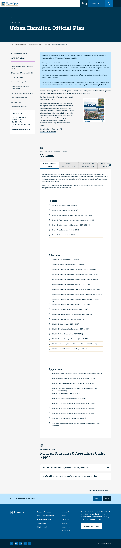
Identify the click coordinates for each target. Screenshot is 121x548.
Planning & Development (34, 44)
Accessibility (67, 527)
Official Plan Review (17, 77)
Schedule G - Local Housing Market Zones (70, 339)
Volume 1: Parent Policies (49, 165)
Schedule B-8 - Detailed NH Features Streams (71, 304)
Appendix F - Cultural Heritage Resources (69, 398)
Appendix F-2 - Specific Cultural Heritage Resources (73, 408)
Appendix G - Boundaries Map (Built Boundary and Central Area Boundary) (76, 424)
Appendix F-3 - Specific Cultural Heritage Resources (73, 413)
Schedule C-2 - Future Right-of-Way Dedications (72, 314)
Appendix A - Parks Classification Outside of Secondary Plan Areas (77, 373)
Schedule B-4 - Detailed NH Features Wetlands (71, 284)
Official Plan (47, 44)
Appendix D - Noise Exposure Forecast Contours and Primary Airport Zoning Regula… (75, 389)
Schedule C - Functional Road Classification (70, 309)
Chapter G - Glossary (63, 235)
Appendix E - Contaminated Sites (67, 393)
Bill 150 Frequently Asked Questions (22, 93)
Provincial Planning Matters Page (97, 85)
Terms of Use (67, 512)
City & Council (43, 527)
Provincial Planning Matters (19, 82)
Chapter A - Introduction (64, 205)
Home (11, 44)
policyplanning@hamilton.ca (21, 129)
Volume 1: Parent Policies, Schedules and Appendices (65, 467)
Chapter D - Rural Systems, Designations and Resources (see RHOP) (73, 220)
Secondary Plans (16, 102)
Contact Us (66, 519)
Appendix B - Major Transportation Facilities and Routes (73, 378)
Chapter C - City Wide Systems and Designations (72, 215)
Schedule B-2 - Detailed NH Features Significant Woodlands (75, 274)
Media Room (67, 531)
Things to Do (42, 523)
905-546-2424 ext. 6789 (22, 124)
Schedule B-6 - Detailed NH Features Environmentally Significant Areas (77, 295)
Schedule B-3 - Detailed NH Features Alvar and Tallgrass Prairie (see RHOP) (75, 279)
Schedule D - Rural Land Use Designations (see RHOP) (68, 319)
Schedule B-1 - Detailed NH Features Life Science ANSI (74, 269)
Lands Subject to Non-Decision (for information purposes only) (70, 476)
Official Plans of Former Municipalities (22, 73)
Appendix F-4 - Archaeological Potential (69, 418)
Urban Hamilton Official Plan (19, 106)
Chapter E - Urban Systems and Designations (71, 225)
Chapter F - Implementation (65, 230)
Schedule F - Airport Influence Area (67, 334)
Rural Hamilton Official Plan (19, 98)
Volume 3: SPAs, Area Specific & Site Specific (88, 165)
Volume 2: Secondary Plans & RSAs (69, 165)
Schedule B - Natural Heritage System (68, 264)
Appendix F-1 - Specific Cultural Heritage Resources (73, 403)
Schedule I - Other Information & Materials (70, 349)
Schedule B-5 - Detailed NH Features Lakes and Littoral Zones (76, 289)
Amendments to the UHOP (107, 165)
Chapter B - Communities (65, 210)
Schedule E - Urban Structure (65, 324)
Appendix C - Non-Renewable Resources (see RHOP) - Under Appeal (73, 383)
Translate (66, 523)
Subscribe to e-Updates (91, 526)
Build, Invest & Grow (20, 44)
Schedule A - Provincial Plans (65, 260)
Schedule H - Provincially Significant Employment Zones (74, 344)
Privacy (65, 516)
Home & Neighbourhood (46, 516)
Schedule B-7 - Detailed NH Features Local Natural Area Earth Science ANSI (77, 300)
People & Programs (45, 512)
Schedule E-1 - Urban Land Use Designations (70, 329)
